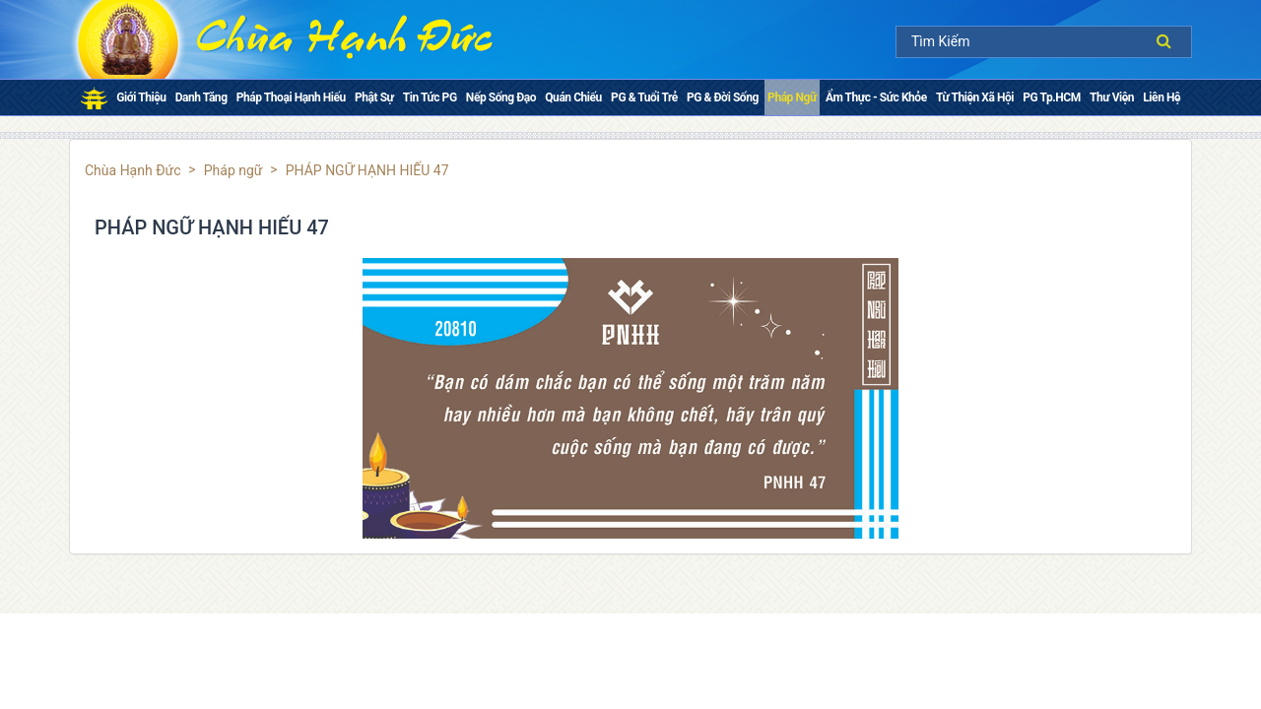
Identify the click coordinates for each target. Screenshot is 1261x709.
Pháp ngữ (792, 97)
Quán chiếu (573, 97)
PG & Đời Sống (723, 97)
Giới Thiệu (141, 97)
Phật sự (374, 97)
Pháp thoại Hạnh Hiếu (291, 97)
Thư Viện (1112, 97)
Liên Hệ (1161, 97)
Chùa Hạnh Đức (133, 170)
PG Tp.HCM (1051, 97)
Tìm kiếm (1169, 41)
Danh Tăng (201, 97)
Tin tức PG (430, 97)
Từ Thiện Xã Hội (975, 97)
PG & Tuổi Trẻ (644, 97)
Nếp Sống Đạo (501, 97)
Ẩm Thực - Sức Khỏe (876, 97)
